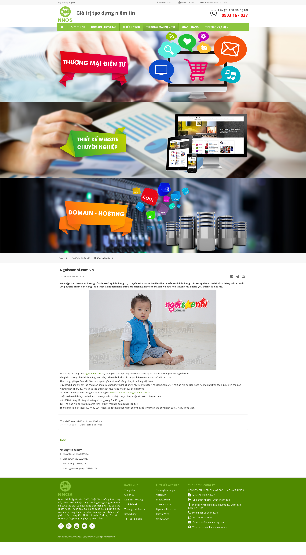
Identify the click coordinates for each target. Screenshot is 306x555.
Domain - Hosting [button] (103, 27)
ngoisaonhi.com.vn (94, 373)
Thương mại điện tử (134, 509)
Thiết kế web (131, 504)
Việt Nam (62, 2)
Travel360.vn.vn (164, 504)
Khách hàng (130, 513)
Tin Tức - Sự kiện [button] (217, 27)
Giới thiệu (129, 494)
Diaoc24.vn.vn (163, 499)
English (72, 2)
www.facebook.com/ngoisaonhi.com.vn (130, 392)
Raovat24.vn (69, 453)
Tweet (63, 439)
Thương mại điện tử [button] (160, 27)
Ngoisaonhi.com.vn (166, 509)
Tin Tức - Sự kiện (133, 518)
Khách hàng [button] (190, 27)
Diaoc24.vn (68, 458)
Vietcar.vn (68, 463)
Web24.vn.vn (162, 518)
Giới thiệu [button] (78, 27)
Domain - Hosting (133, 499)
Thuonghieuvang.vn (73, 468)
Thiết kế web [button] (131, 27)
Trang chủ (129, 490)
